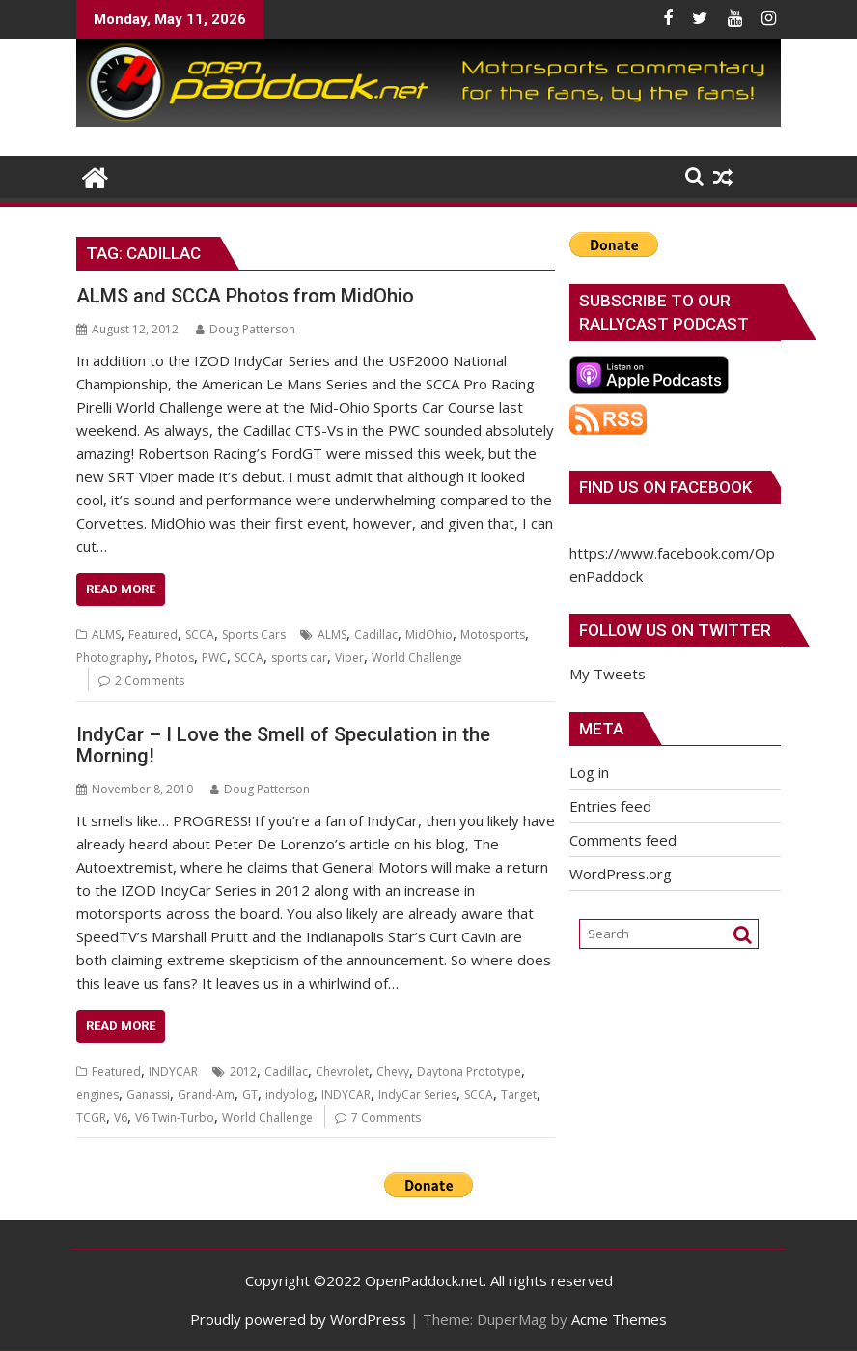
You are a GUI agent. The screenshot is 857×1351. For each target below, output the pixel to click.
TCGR (91, 1117)
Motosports (492, 634)
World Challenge (417, 657)
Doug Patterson (245, 329)
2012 (243, 1071)
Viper (349, 657)
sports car (299, 657)
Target (519, 1094)
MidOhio (429, 634)
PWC (214, 657)
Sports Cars (254, 634)
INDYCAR (173, 1071)
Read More (120, 589)
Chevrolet (342, 1071)
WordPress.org (620, 873)
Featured (153, 634)
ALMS (106, 634)
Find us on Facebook (665, 487)
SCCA (199, 634)
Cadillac (376, 634)
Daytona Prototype (469, 1071)
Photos (174, 657)
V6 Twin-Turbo (174, 1117)
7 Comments (386, 1117)
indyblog (289, 1094)
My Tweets (607, 673)
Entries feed (610, 806)
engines (97, 1094)
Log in (589, 772)
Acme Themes (619, 1319)
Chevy (392, 1071)
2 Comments (149, 681)
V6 (120, 1117)
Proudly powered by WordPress (298, 1319)
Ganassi (148, 1094)
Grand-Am (206, 1094)
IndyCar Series (417, 1094)
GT (250, 1094)
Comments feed (623, 839)
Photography (112, 657)
